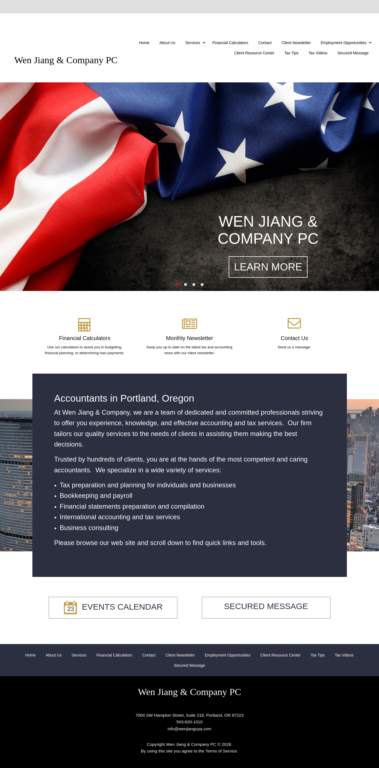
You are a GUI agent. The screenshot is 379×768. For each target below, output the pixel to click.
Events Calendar (113, 606)
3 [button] (194, 285)
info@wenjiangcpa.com (189, 728)
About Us (167, 42)
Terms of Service (221, 751)
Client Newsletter (296, 42)
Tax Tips (291, 53)
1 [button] (177, 285)
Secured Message (353, 53)
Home (144, 42)
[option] (189, 186)
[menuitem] (144, 43)
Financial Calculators (230, 42)
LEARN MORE (268, 267)
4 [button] (202, 285)
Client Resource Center (254, 53)
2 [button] (185, 285)
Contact (265, 42)
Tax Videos (318, 53)
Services (192, 42)
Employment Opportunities (344, 42)
